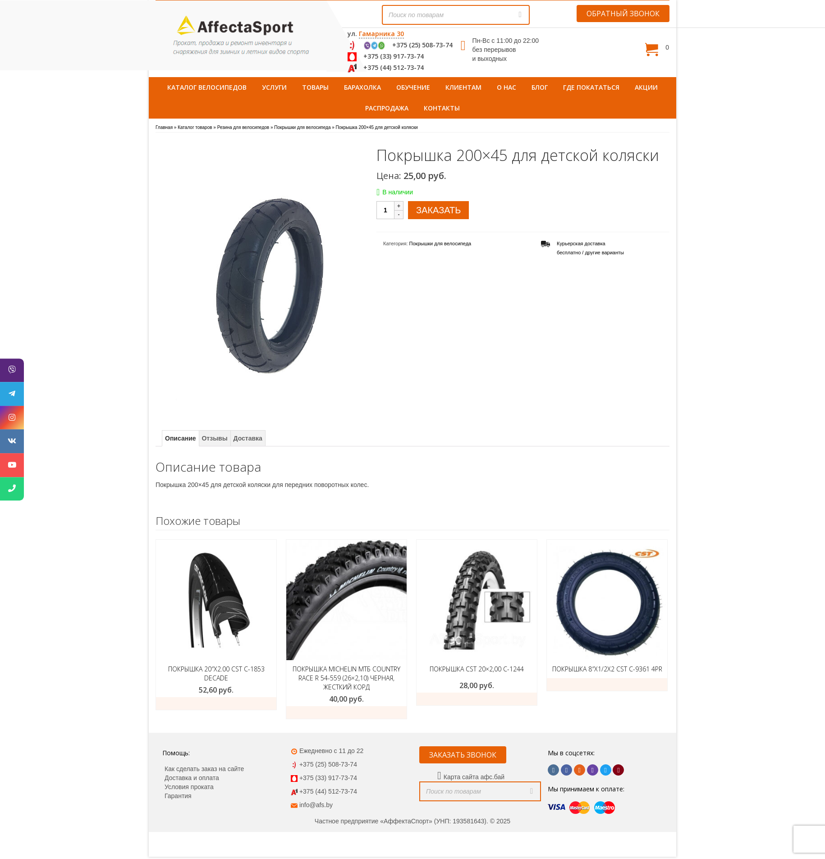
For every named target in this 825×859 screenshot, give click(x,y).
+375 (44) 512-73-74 (393, 67)
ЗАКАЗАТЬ (438, 210)
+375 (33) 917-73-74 (393, 56)
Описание (180, 438)
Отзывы (214, 438)
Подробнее (347, 712)
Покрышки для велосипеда (440, 243)
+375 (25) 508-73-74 (422, 45)
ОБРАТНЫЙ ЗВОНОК (623, 13)
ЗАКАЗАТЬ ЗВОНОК (462, 755)
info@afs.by (316, 804)
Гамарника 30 (381, 33)
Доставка (248, 438)
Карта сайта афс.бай (474, 777)
